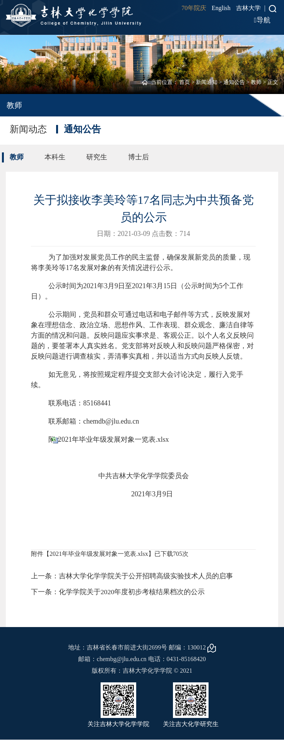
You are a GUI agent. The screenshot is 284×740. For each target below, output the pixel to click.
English (221, 8)
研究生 (96, 157)
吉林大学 (248, 8)
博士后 (138, 157)
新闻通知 (206, 82)
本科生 (54, 157)
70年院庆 (193, 8)
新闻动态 (28, 129)
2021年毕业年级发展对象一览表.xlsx (113, 439)
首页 (184, 82)
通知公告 (234, 82)
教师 (256, 82)
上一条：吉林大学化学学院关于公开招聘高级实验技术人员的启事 (132, 576)
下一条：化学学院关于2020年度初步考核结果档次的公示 (118, 592)
